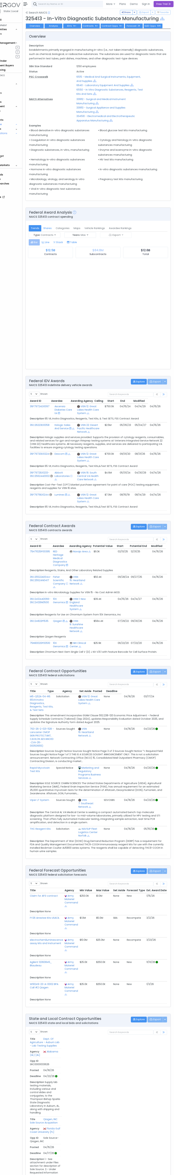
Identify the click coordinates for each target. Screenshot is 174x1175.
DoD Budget (15, 156)
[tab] (52, 262)
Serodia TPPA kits (59, 1127)
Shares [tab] (66, 248)
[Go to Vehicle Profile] (50, 484)
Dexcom (75, 480)
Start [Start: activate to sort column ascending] (129, 421)
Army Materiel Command (90, 919)
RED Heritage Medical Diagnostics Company (78, 584)
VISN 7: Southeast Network (107, 823)
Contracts (14, 33)
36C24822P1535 (58, 647)
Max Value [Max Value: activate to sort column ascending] (121, 910)
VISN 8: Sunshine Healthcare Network (94, 653)
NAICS (13, 138)
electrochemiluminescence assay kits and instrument (65, 961)
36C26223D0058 (58, 445)
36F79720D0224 (58, 480)
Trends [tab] (53, 248)
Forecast (152, 31)
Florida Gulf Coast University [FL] (102, 1087)
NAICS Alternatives (60, 114)
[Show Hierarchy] (84, 25)
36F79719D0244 (58, 521)
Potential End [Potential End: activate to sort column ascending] (157, 572)
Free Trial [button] (163, 4)
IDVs (91, 31)
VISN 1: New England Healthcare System (96, 630)
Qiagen (75, 647)
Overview (53, 31)
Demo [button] (134, 4)
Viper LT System (58, 820)
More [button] (109, 4)
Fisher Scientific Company (77, 607)
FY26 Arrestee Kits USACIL (63, 938)
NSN (12, 147)
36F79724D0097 (58, 426)
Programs (14, 129)
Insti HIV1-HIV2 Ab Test (62, 1145)
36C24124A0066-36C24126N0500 (59, 627)
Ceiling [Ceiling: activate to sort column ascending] (117, 421)
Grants (12, 38)
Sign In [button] (146, 4)
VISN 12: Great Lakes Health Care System (100, 429)
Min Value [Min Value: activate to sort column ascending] (104, 910)
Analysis (72, 31)
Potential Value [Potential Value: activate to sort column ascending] (121, 572)
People (12, 115)
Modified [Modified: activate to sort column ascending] (158, 421)
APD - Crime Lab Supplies (64, 1108)
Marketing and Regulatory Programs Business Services (111, 792)
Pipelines (13, 47)
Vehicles (13, 88)
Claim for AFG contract (62, 915)
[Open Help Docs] (67, 12)
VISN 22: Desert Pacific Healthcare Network (100, 450)
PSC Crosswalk (57, 92)
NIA (12, 142)
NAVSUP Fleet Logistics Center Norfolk (109, 852)
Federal (10, 11)
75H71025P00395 (59, 578)
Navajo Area (98, 578)
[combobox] (101, 4)
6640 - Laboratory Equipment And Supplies (115, 101)
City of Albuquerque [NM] (101, 1110)
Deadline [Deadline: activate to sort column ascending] (157, 717)
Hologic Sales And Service (78, 446)
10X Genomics (77, 627)
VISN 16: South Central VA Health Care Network (100, 503)
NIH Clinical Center (96, 671)
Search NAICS (55, 12)
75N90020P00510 (59, 670)
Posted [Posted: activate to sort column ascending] (142, 717)
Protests (13, 160)
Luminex (75, 521)
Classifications (17, 133)
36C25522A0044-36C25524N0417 (59, 605)
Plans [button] (122, 4)
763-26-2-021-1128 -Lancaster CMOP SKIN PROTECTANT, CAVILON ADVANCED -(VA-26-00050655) (62, 758)
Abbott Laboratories (77, 501)
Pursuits (12, 52)
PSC (12, 151)
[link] (163, 414)
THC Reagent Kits (59, 848)
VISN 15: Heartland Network (95, 607)
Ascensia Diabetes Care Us (79, 429)
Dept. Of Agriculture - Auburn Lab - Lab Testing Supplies (66, 1065)
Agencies (13, 111)
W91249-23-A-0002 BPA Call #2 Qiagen (63, 1005)
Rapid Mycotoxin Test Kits (64, 787)
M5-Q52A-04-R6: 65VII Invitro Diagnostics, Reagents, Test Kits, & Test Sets (64, 728)
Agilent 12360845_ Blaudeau (59, 983)
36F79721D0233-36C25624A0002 (58, 501)
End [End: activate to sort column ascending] (141, 421)
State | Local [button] (29, 11)
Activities (13, 56)
